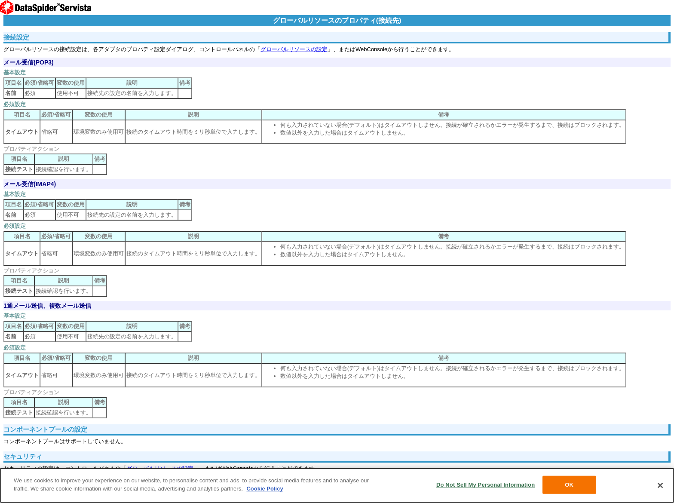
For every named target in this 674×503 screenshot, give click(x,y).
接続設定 (16, 37)
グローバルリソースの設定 (294, 49)
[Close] (660, 485)
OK (569, 485)
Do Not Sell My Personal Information (485, 485)
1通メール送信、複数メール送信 (47, 305)
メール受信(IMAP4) (29, 184)
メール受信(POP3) (28, 62)
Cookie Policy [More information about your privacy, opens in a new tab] (264, 488)
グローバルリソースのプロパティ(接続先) (337, 20)
